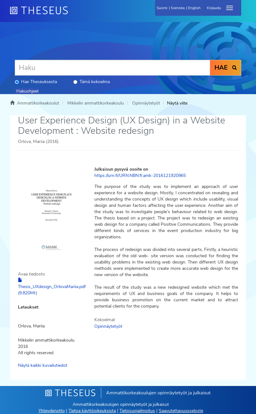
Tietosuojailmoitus (137, 411)
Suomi (162, 7)
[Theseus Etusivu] (73, 14)
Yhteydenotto (51, 411)
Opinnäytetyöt (146, 103)
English (194, 7)
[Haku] (112, 68)
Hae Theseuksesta (36, 82)
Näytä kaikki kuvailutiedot (42, 365)
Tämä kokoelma (91, 82)
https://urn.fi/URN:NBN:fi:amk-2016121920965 (140, 176)
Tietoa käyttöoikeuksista (92, 411)
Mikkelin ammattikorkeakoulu (95, 103)
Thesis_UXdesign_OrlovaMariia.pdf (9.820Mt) (52, 287)
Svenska (178, 7)
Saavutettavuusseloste (181, 411)
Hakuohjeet (27, 91)
